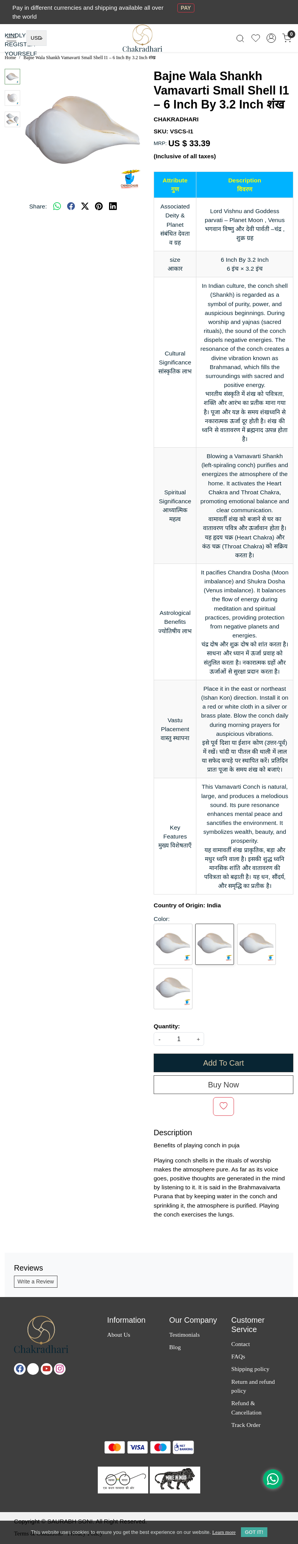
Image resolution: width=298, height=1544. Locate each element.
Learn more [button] (224, 1532)
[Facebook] (20, 1369)
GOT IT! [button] (254, 1532)
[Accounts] (271, 38)
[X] (33, 1369)
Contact (240, 1344)
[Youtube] (46, 1369)
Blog (175, 1347)
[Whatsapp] (57, 206)
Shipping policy (250, 1368)
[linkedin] (113, 206)
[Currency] (36, 38)
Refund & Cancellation (246, 1407)
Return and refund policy (253, 1386)
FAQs (238, 1356)
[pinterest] (99, 206)
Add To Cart (223, 1063)
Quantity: (167, 1026)
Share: (38, 206)
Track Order (245, 1424)
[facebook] (71, 206)
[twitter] (85, 206)
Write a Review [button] (35, 1281)
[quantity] (179, 1039)
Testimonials (184, 1334)
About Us (118, 1334)
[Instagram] (60, 1369)
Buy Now (223, 1084)
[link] (240, 38)
